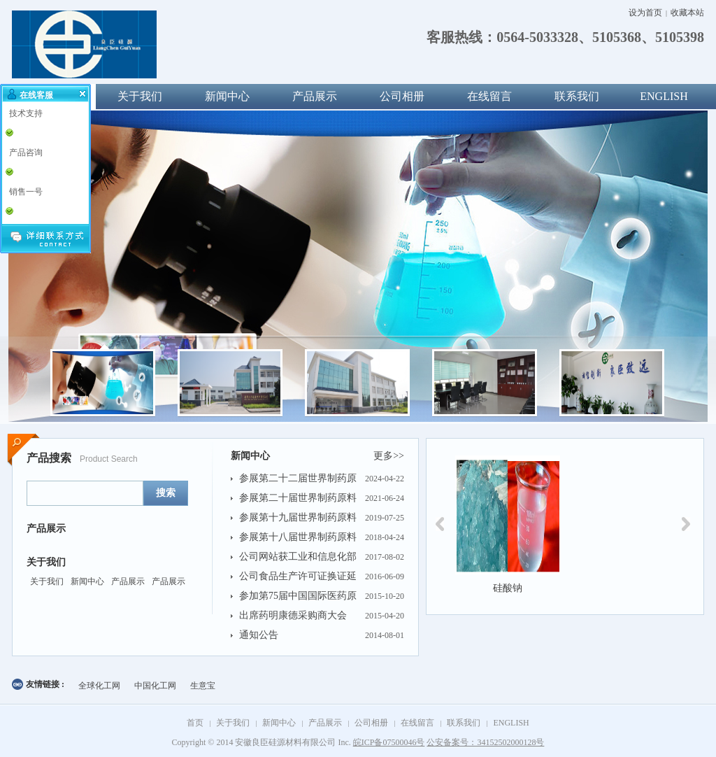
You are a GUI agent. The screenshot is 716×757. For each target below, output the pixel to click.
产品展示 (314, 96)
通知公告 (258, 635)
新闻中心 (227, 96)
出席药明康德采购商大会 (293, 615)
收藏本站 (687, 12)
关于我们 (139, 96)
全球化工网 (99, 686)
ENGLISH (663, 96)
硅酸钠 (507, 588)
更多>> (388, 456)
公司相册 (402, 96)
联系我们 (576, 96)
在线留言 (489, 96)
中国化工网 (155, 686)
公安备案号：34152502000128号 (485, 742)
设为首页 (645, 12)
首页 (195, 723)
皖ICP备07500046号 (389, 742)
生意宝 (202, 686)
